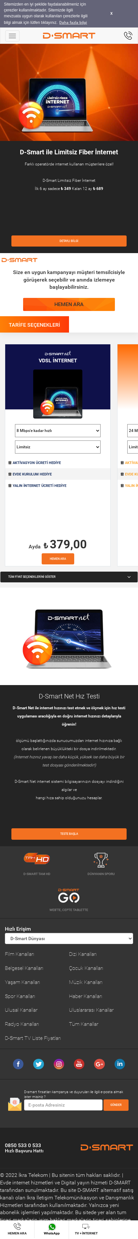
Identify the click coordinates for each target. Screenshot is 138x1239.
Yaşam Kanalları (22, 982)
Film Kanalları (19, 954)
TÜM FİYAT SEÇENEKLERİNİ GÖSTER (69, 576)
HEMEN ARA (69, 304)
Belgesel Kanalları (24, 968)
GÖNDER (116, 1105)
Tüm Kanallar (83, 1024)
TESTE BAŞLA (69, 833)
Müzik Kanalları (86, 982)
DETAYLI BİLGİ (69, 241)
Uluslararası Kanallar (91, 1010)
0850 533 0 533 (24, 1147)
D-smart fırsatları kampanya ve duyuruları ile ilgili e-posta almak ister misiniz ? (73, 1094)
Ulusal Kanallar (21, 1010)
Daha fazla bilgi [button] (73, 22)
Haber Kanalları (85, 996)
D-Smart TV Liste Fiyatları (33, 1038)
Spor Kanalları (20, 996)
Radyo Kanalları (22, 1024)
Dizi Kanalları (83, 954)
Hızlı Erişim (18, 929)
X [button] (111, 13)
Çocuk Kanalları (86, 968)
